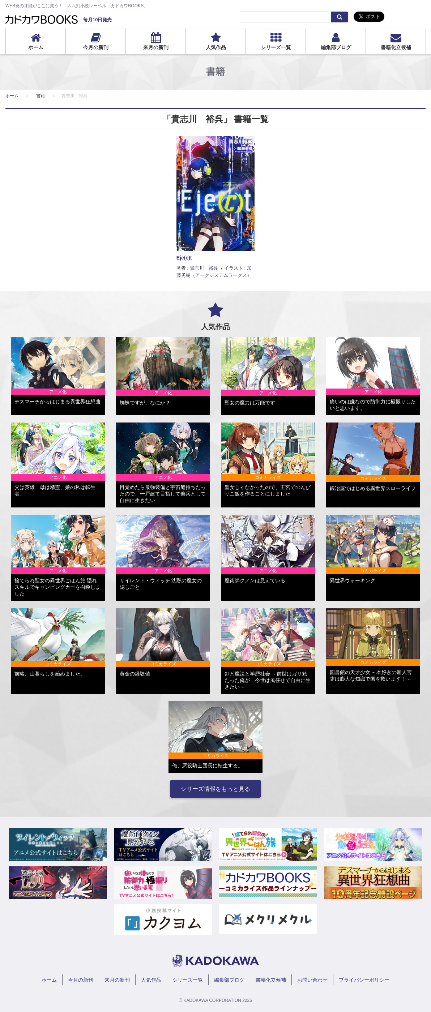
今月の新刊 (95, 47)
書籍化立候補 (396, 47)
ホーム (35, 47)
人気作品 (216, 47)
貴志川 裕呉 (204, 268)
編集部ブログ (336, 47)
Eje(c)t (184, 258)
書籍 (40, 95)
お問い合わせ (312, 980)
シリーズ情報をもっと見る (215, 789)
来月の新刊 (155, 47)
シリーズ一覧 (276, 47)
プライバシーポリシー (364, 980)
